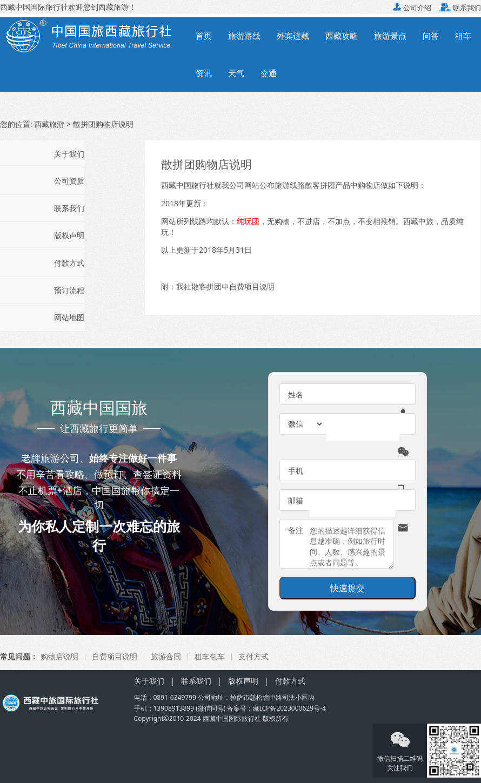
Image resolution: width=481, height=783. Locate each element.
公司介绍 (412, 7)
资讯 (204, 73)
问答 (431, 35)
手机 (295, 470)
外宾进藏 (293, 35)
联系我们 (460, 7)
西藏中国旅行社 (187, 185)
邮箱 (295, 500)
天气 (236, 73)
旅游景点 (390, 35)
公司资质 (69, 181)
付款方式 (69, 263)
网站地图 (69, 317)
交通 (268, 73)
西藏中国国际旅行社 (232, 718)
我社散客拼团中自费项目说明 (225, 286)
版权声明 (69, 235)
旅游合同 (166, 656)
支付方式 (253, 656)
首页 (204, 35)
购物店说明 (59, 656)
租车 (463, 35)
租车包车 (210, 656)
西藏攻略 (341, 35)
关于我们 (69, 153)
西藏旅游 (49, 124)
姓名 (295, 394)
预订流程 (69, 290)
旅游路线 (244, 35)
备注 (295, 530)
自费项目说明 (114, 656)
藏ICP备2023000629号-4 (289, 708)
